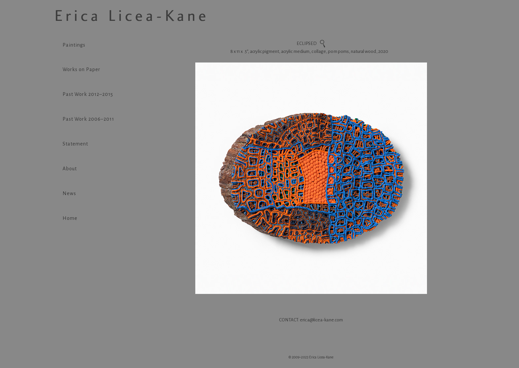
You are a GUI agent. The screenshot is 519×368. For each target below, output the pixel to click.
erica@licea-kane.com (321, 319)
